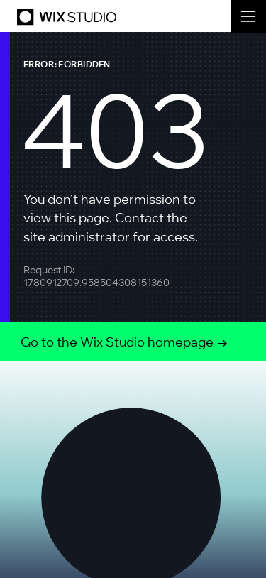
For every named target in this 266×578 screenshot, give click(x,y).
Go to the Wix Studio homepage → (124, 342)
